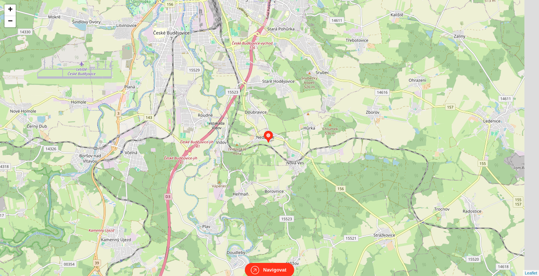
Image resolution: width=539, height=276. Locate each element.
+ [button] (10, 10)
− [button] (10, 21)
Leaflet (531, 266)
